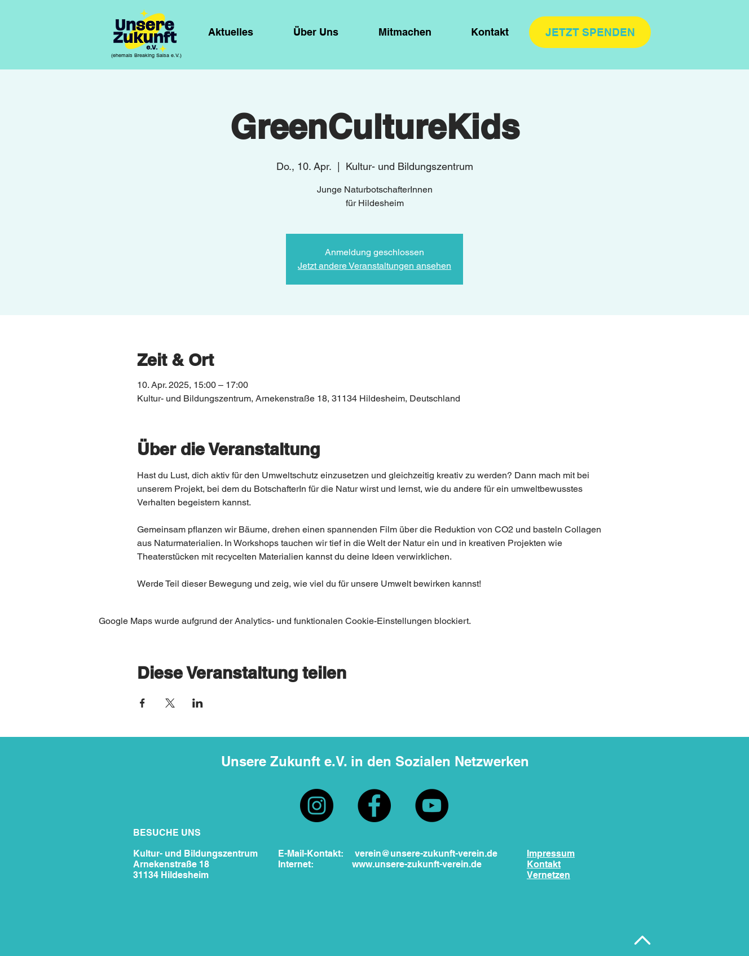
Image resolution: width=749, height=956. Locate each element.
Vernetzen (548, 875)
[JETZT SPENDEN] (590, 32)
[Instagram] (316, 805)
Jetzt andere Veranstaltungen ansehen (374, 265)
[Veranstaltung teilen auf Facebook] (142, 703)
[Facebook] (374, 805)
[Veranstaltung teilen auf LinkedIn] (197, 703)
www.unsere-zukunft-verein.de (417, 864)
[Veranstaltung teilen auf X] (170, 703)
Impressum (551, 853)
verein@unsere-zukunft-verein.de (426, 853)
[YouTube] (431, 805)
